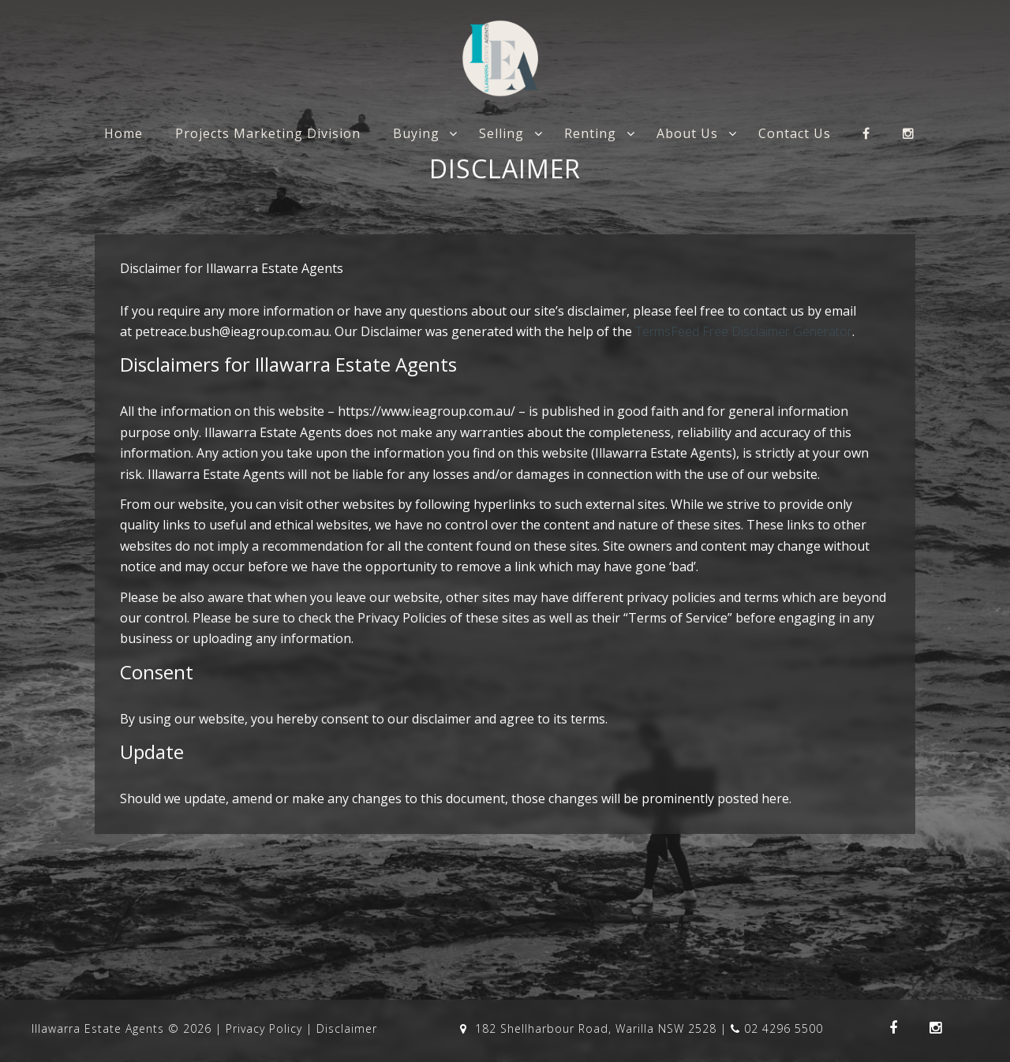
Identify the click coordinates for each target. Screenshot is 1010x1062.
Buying (416, 133)
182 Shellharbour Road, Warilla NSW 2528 (590, 1028)
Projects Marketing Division (268, 133)
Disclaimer (346, 1028)
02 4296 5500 (777, 1028)
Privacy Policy (264, 1028)
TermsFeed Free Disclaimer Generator (743, 331)
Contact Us (794, 133)
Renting (590, 133)
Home (123, 133)
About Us (687, 133)
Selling (501, 133)
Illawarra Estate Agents (98, 1028)
